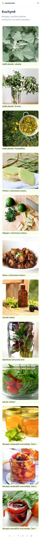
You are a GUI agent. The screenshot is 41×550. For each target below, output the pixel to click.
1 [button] (18, 536)
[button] (27, 536)
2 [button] (22, 536)
